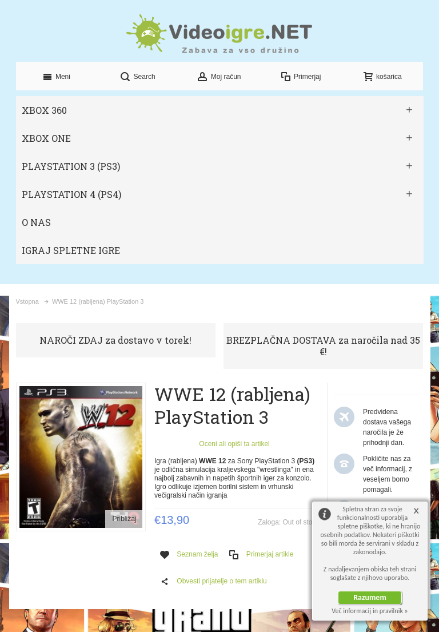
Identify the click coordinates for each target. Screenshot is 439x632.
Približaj (124, 519)
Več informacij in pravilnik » (370, 611)
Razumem (369, 597)
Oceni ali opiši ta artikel (234, 444)
